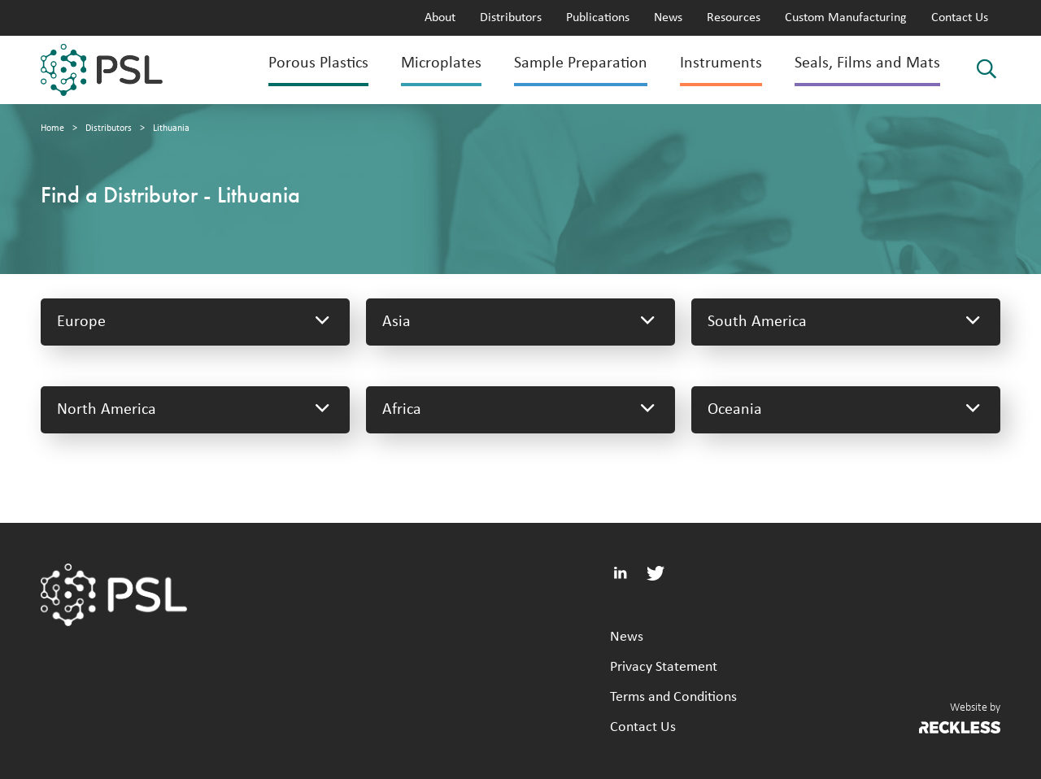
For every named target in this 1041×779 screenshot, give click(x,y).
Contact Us (959, 17)
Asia (520, 322)
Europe (195, 322)
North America (195, 409)
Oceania (846, 409)
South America (846, 322)
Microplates (441, 63)
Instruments (721, 63)
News (668, 17)
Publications (597, 17)
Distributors (511, 17)
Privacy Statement (663, 667)
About (440, 17)
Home (52, 128)
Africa (520, 409)
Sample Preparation (580, 63)
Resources (733, 17)
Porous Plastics (318, 63)
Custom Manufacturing (846, 17)
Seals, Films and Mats (867, 63)
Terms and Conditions (673, 697)
